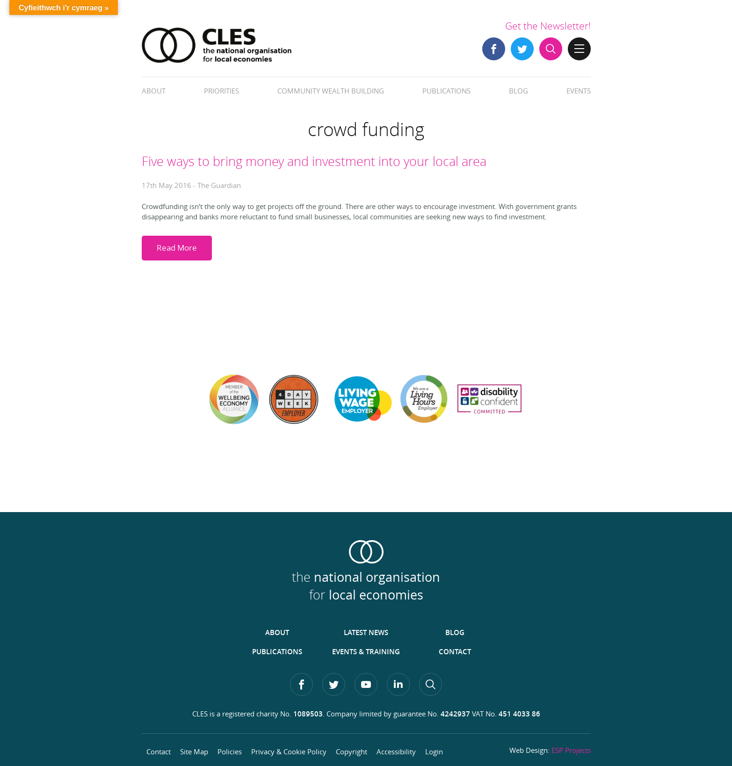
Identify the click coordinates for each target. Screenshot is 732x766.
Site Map (194, 751)
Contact (455, 652)
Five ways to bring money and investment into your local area (314, 161)
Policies (229, 751)
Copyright (351, 751)
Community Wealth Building (330, 90)
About (154, 90)
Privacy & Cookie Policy (288, 751)
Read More (177, 248)
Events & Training (366, 652)
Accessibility (396, 751)
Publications (446, 90)
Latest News (366, 632)
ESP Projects (571, 750)
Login (434, 751)
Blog (518, 90)
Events (578, 90)
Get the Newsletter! (548, 25)
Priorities (221, 90)
